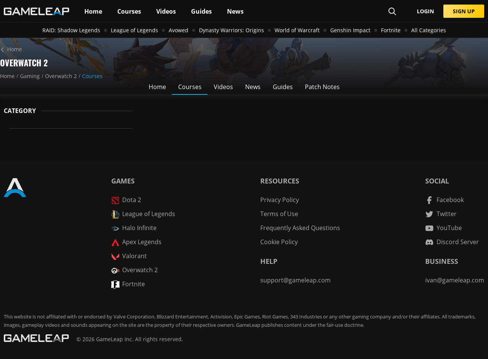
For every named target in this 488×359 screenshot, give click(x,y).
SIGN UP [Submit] (464, 11)
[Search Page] (392, 11)
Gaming (30, 76)
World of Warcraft (297, 30)
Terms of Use (279, 214)
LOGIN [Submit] (425, 11)
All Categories (428, 30)
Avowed (178, 30)
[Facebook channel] (444, 200)
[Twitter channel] (441, 214)
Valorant (129, 256)
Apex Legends (136, 242)
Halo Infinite (134, 228)
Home (7, 76)
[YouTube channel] (443, 228)
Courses (92, 76)
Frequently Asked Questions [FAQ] (300, 228)
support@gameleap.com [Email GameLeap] (295, 280)
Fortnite (391, 30)
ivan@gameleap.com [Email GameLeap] (454, 280)
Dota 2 (126, 200)
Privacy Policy (279, 200)
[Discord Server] (452, 242)
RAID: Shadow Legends (71, 30)
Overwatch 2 (61, 76)
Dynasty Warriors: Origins (231, 30)
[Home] (244, 49)
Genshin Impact (350, 30)
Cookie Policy (279, 242)
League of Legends (134, 30)
